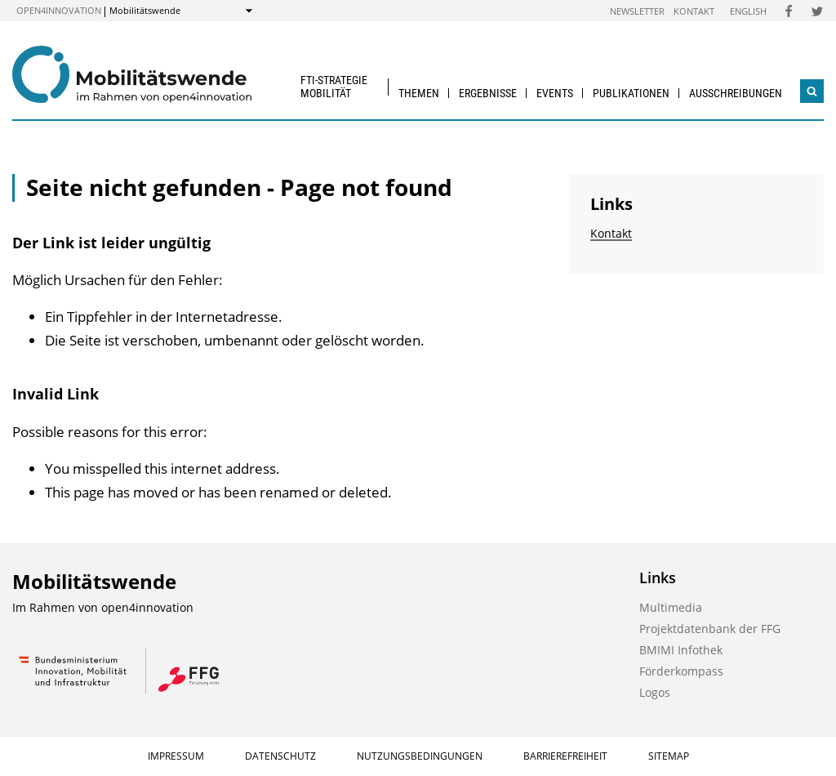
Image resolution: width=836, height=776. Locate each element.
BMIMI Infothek (681, 650)
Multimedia (670, 607)
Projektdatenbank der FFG (709, 628)
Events (554, 93)
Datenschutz (280, 756)
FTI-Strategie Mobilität (333, 86)
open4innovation (58, 10)
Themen (418, 93)
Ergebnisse (488, 93)
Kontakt (694, 11)
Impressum (176, 756)
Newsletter (637, 11)
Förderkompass (681, 671)
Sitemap (668, 756)
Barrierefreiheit (565, 756)
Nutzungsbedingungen (419, 756)
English (748, 11)
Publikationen (631, 93)
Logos (654, 692)
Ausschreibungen (735, 93)
